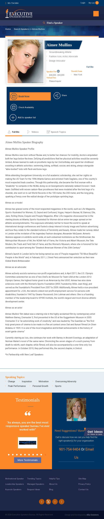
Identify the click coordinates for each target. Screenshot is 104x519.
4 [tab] (21, 454)
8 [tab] (37, 454)
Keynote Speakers (13, 489)
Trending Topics (34, 478)
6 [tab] (29, 454)
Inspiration (27, 381)
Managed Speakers (35, 484)
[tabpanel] (27, 433)
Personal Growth (40, 386)
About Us (53, 484)
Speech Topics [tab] (58, 132)
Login (83, 3)
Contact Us (83, 489)
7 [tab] (33, 454)
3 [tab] (17, 454)
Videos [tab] (35, 132)
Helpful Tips (54, 478)
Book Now (24, 96)
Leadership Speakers (14, 484)
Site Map (82, 478)
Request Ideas (33, 489)
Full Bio (89, 67)
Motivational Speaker (14, 478)
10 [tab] (45, 454)
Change (11, 381)
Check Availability (26, 107)
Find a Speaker (55, 23)
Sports (58, 386)
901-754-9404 (13, 3)
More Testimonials (28, 460)
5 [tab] (25, 454)
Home (8, 29)
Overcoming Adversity (65, 381)
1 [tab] (8, 454)
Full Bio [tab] (15, 132)
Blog (51, 489)
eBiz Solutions (93, 515)
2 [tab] (13, 454)
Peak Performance (17, 386)
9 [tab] (41, 454)
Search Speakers (22, 29)
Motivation (44, 381)
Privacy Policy (84, 484)
